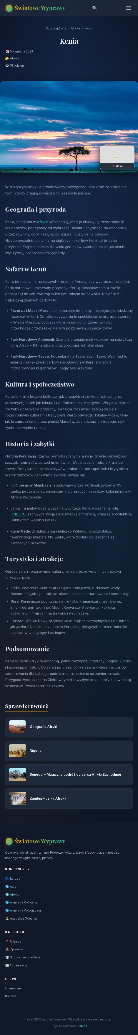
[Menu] (128, 7)
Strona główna (56, 28)
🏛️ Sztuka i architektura (22, 957)
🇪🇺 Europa (12, 878)
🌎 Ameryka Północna (21, 902)
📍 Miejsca (13, 941)
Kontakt (10, 996)
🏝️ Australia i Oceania (21, 918)
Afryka (75, 28)
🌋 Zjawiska (14, 949)
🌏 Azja (10, 886)
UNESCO (17, 520)
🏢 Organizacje (16, 965)
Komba (82, 1026)
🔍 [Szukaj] (94, 8)
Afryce (42, 227)
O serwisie (13, 988)
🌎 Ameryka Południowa (23, 910)
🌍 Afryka (12, 894)
